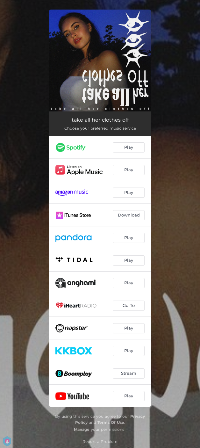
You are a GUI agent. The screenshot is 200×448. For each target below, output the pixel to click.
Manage (81, 429)
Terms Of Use (110, 422)
